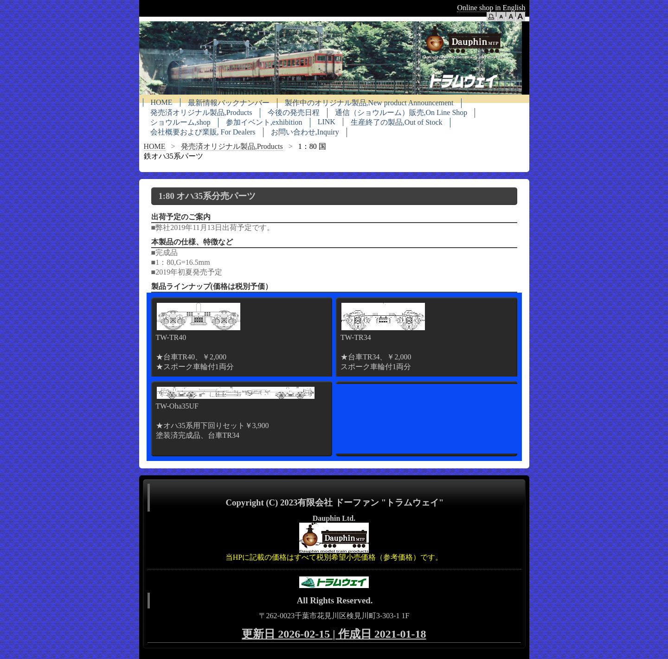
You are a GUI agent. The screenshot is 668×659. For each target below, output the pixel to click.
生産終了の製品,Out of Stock (397, 122)
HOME (162, 102)
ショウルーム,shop (180, 122)
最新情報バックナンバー (229, 103)
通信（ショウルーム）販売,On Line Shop (401, 112)
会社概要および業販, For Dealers (203, 132)
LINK (326, 122)
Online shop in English (491, 8)
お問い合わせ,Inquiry (305, 132)
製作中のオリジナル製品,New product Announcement (369, 103)
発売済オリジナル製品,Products (201, 112)
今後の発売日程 (294, 112)
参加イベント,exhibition (264, 122)
